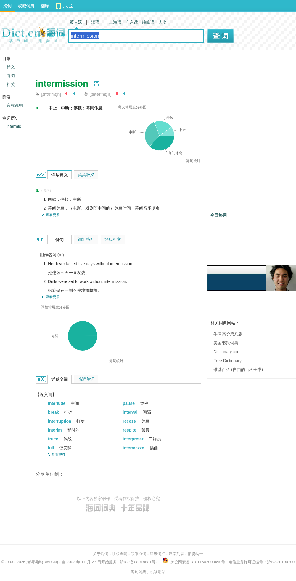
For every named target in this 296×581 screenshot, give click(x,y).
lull (51, 447)
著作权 (124, 498)
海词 (7, 6)
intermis (14, 126)
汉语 (95, 22)
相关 (11, 84)
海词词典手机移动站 (148, 571)
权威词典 (26, 6)
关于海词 (100, 554)
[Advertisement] (107, 62)
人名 (163, 22)
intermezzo (134, 447)
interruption (60, 421)
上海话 (115, 22)
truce (53, 439)
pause (129, 403)
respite (130, 430)
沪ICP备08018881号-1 (139, 562)
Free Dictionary (227, 360)
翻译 (45, 6)
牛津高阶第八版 (227, 334)
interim (55, 430)
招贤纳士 (195, 554)
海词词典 (34, 562)
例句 (11, 75)
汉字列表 (176, 554)
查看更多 (53, 215)
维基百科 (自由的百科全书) (238, 369)
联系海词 (138, 554)
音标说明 (15, 105)
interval (131, 412)
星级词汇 (157, 554)
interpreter (134, 439)
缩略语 (148, 22)
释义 (11, 66)
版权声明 (119, 554)
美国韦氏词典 (225, 342)
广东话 (132, 22)
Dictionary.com (227, 351)
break (54, 412)
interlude (57, 403)
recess (130, 421)
